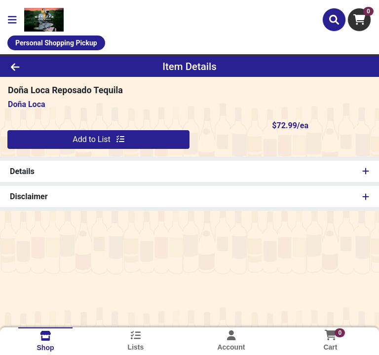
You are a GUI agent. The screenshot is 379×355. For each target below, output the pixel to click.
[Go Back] (53, 66)
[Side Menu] (12, 20)
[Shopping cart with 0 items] (359, 20)
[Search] (334, 19)
